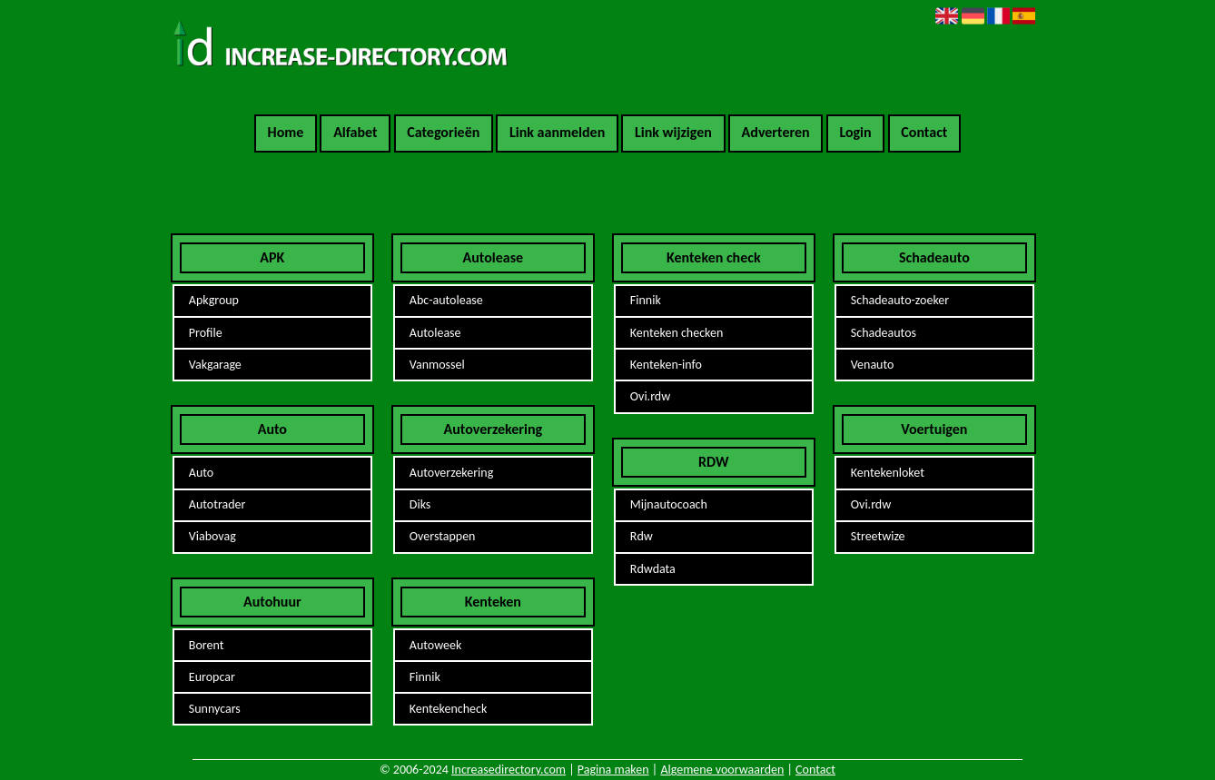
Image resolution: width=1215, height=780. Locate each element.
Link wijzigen (673, 132)
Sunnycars (215, 708)
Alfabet (355, 132)
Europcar (212, 677)
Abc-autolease (446, 300)
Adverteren (776, 132)
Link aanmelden (557, 132)
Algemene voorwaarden (722, 769)
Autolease (435, 333)
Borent (206, 645)
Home (286, 132)
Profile (205, 333)
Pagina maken (613, 769)
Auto (201, 472)
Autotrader (217, 504)
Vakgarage (215, 364)
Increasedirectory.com (508, 769)
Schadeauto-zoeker (900, 300)
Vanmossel (437, 364)
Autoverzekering (451, 472)
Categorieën (443, 132)
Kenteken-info (666, 364)
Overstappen (443, 536)
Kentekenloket (887, 472)
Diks (420, 504)
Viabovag (212, 536)
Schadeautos (883, 333)
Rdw (641, 536)
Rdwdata (653, 569)
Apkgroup (214, 300)
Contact (924, 132)
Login (855, 132)
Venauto (872, 364)
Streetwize (878, 536)
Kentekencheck (448, 708)
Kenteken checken (677, 333)
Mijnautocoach (668, 504)
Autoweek (436, 645)
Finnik (425, 677)
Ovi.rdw (650, 396)
